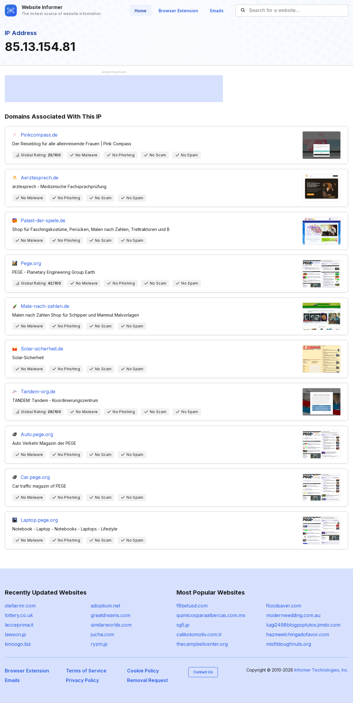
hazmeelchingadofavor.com (297, 634)
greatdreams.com (110, 615)
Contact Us (203, 672)
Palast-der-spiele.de (43, 220)
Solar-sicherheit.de (42, 349)
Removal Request (147, 680)
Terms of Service (86, 671)
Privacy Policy (82, 680)
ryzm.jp (99, 644)
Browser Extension (178, 10)
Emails (217, 10)
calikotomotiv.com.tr (199, 634)
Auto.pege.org (37, 434)
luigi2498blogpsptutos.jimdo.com (303, 625)
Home (141, 10)
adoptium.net (105, 606)
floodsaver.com (283, 606)
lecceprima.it (19, 625)
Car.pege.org (35, 477)
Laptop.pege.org (39, 520)
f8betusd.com (192, 606)
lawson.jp (15, 634)
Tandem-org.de (38, 391)
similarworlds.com (111, 625)
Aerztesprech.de (39, 178)
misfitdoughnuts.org (288, 644)
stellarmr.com (20, 606)
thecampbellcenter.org (202, 644)
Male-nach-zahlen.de (45, 306)
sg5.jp (182, 625)
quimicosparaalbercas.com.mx (210, 615)
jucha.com (102, 634)
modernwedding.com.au (293, 615)
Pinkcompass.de (39, 135)
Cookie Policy (143, 671)
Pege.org (31, 263)
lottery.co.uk (19, 615)
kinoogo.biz (18, 644)
